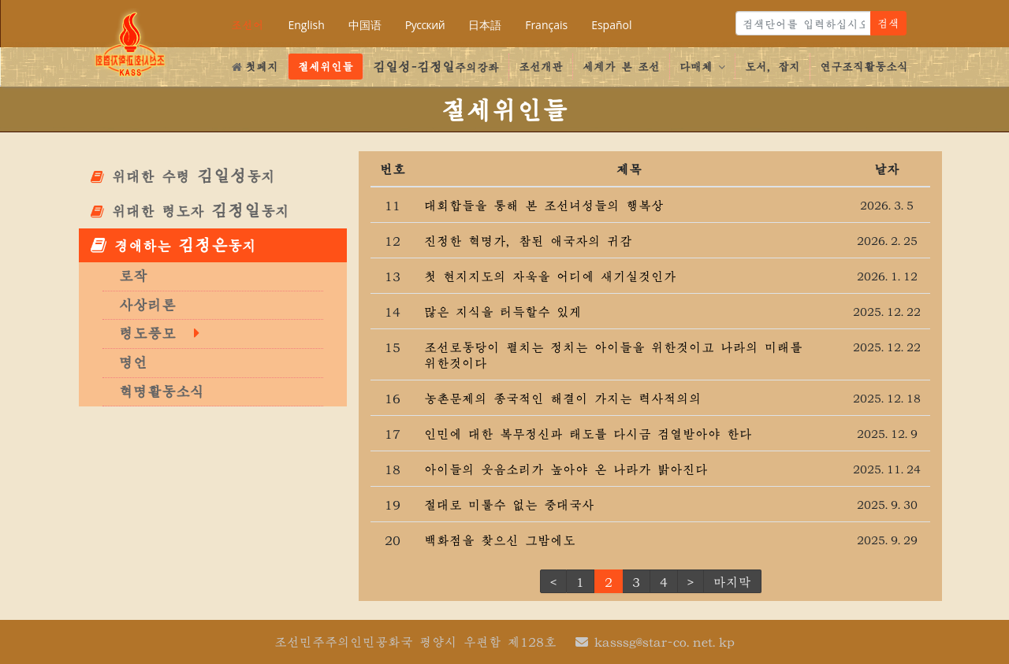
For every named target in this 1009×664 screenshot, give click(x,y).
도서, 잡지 (772, 66)
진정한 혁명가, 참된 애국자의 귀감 (528, 240)
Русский (425, 24)
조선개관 (541, 66)
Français (546, 24)
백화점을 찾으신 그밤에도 (499, 539)
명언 (133, 362)
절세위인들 (325, 66)
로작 (133, 276)
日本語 (484, 24)
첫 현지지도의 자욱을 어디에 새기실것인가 (550, 276)
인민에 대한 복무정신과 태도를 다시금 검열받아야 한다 (588, 433)
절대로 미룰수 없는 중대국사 (509, 504)
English (306, 24)
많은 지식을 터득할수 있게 (503, 311)
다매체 (702, 66)
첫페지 (255, 66)
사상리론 (147, 305)
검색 (888, 23)
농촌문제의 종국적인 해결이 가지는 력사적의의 (563, 398)
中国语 (365, 24)
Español (611, 24)
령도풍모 (147, 333)
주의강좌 (436, 66)
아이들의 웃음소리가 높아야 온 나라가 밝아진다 (566, 469)
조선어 (247, 24)
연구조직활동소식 (864, 66)
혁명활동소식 (161, 391)
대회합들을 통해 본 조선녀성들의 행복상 (544, 205)
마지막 (732, 581)
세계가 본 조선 (621, 66)
